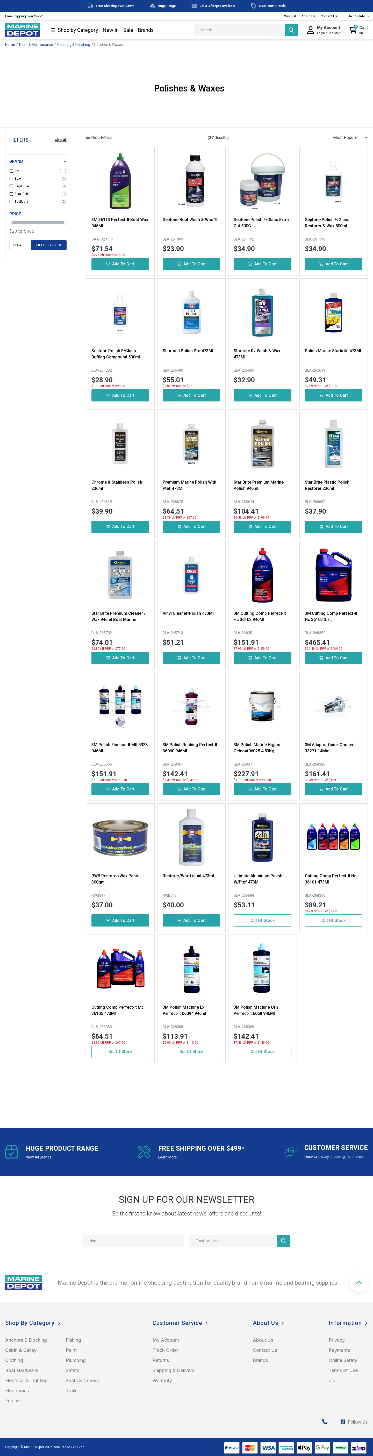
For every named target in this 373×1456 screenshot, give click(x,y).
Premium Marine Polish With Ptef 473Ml (189, 485)
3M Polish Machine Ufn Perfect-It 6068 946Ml (256, 1010)
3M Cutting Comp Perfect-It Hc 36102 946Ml (260, 616)
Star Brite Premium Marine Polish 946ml (259, 485)
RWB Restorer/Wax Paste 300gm (115, 879)
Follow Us (354, 1422)
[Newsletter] (283, 1241)
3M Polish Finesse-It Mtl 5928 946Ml (119, 747)
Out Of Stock (262, 920)
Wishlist (290, 16)
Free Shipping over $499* (24, 16)
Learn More (167, 1157)
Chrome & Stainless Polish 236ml (116, 485)
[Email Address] (239, 1241)
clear (18, 245)
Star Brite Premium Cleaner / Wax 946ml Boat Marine (118, 616)
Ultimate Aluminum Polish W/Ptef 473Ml (258, 879)
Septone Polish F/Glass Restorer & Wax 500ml (327, 222)
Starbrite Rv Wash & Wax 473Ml (257, 353)
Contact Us (329, 16)
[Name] (133, 1241)
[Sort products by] (348, 138)
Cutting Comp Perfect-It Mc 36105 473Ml (117, 1010)
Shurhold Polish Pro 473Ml (188, 350)
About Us (308, 16)
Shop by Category (74, 30)
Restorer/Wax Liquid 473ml (188, 875)
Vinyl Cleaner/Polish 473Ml (188, 613)
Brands (146, 30)
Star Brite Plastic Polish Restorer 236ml (327, 485)
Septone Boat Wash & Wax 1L (191, 219)
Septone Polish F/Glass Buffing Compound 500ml (115, 353)
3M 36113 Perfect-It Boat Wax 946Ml (119, 222)
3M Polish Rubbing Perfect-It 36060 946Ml (190, 747)
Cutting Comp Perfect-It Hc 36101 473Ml (330, 879)
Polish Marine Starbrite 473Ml (333, 350)
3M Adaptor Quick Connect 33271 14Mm (330, 747)
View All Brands (38, 1157)
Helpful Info (355, 16)
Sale (128, 30)
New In (111, 30)
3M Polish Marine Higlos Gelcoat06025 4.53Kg (257, 747)
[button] (359, 1283)
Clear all (61, 140)
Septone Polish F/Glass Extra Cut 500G (261, 222)
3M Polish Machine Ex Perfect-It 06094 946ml (184, 1010)
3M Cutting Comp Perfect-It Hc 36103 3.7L (331, 616)
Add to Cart (120, 263)
